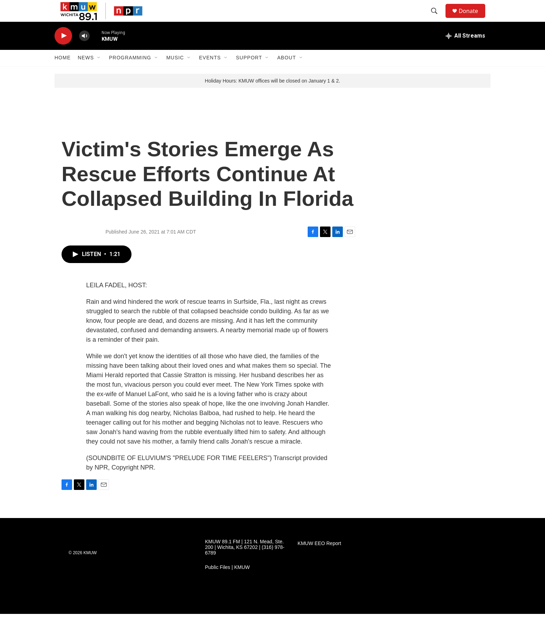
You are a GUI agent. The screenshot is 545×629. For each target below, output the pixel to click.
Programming (130, 73)
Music (175, 73)
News (86, 73)
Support (249, 73)
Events (210, 73)
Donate (472, 18)
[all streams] (465, 51)
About (286, 73)
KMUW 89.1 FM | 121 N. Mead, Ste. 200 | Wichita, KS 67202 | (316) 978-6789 (244, 562)
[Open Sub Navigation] (99, 73)
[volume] (84, 51)
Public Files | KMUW (227, 582)
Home (62, 73)
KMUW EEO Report (319, 558)
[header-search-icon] (437, 18)
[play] (63, 51)
